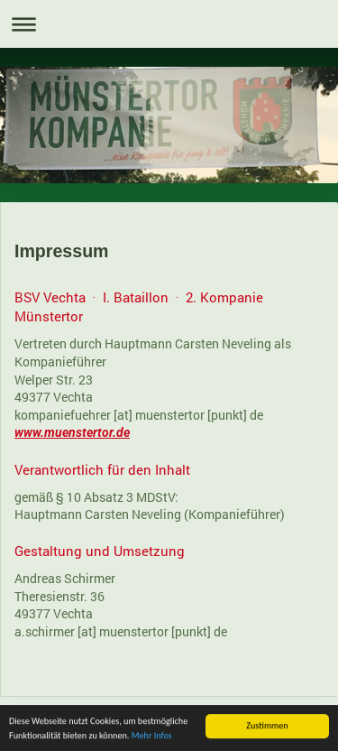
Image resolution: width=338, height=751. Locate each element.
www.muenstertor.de (72, 432)
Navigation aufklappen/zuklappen (169, 24)
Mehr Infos (152, 736)
